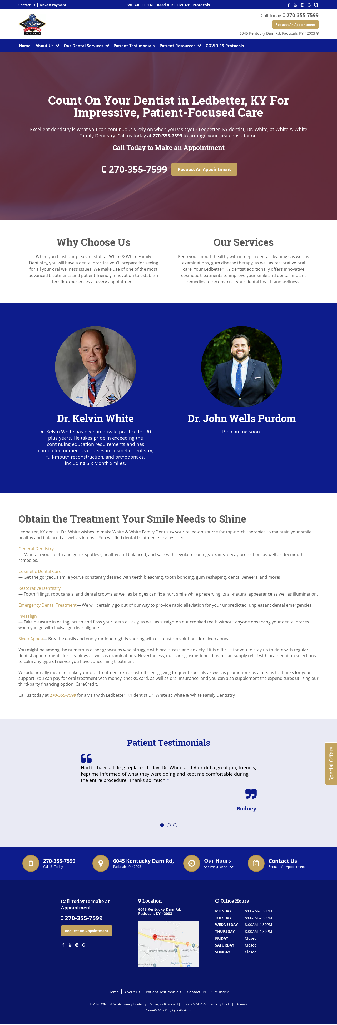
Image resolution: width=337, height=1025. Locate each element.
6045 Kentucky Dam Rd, (277, 33)
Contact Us (26, 5)
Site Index (220, 992)
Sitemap (241, 1004)
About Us (44, 46)
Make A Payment (53, 5)
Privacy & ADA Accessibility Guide (206, 1004)
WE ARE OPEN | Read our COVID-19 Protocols (168, 4)
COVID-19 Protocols (225, 46)
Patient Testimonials (134, 46)
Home (25, 46)
